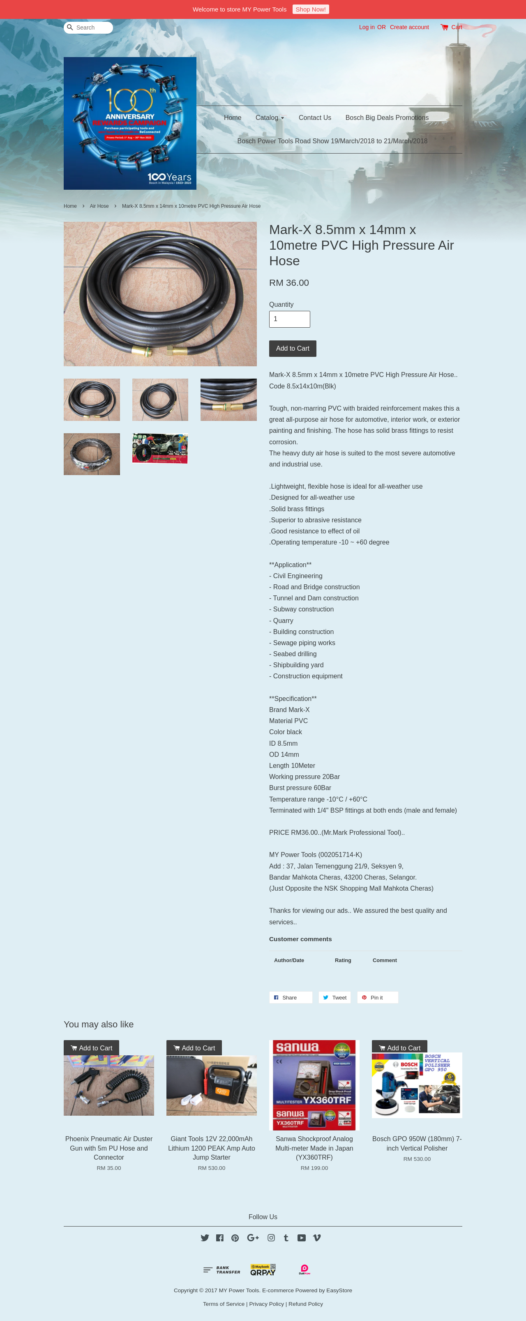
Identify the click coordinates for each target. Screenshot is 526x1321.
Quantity (281, 304)
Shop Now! (311, 9)
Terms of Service (224, 1304)
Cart (457, 27)
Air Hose (99, 206)
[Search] (88, 28)
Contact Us (315, 117)
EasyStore (339, 1290)
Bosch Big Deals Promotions (387, 117)
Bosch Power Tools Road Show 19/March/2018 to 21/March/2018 (333, 141)
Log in (367, 27)
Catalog (270, 117)
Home (233, 117)
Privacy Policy (266, 1304)
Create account (409, 27)
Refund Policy (305, 1304)
